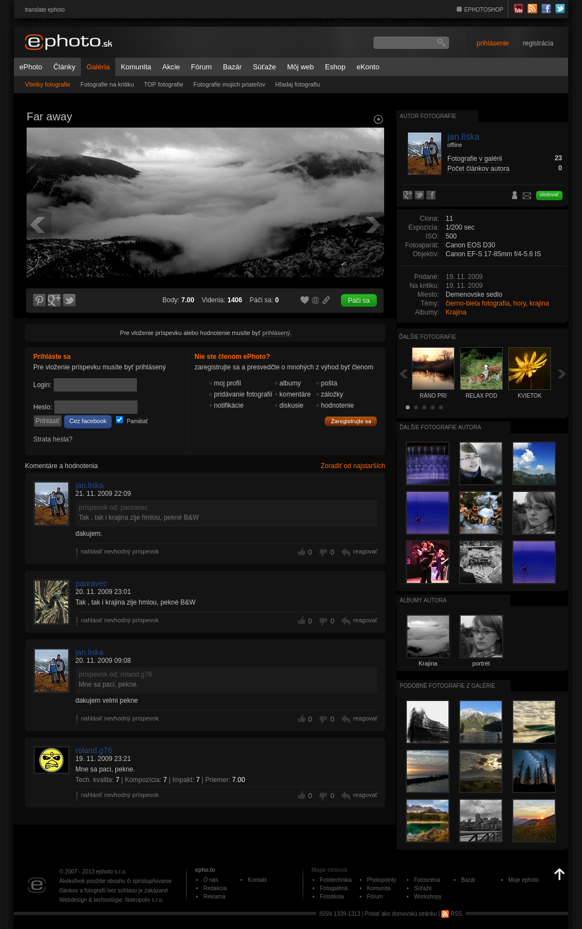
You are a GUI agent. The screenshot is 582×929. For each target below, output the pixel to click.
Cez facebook (87, 421)
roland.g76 (93, 750)
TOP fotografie (163, 84)
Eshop (335, 67)
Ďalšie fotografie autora (440, 427)
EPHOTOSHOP (483, 10)
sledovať (549, 194)
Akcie (171, 67)
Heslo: (42, 407)
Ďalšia (562, 373)
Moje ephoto (523, 880)
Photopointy (381, 880)
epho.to (205, 870)
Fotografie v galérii (474, 159)
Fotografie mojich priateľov (229, 84)
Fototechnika (335, 880)
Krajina (456, 312)
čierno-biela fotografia (477, 303)
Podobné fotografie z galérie (448, 686)
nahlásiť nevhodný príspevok (120, 551)
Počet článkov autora (478, 168)
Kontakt (257, 880)
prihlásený (276, 332)
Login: (42, 385)
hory (519, 303)
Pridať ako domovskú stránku (401, 914)
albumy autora (423, 600)
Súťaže (264, 67)
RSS (451, 914)
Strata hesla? (53, 439)
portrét (481, 663)
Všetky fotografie (47, 84)
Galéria (98, 67)
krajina (539, 303)
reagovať (365, 551)
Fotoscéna (427, 880)
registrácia (538, 43)
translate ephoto (45, 10)
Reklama (214, 897)
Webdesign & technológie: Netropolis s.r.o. (111, 900)
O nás (210, 880)
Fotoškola (332, 897)
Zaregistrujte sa (350, 422)
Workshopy (428, 897)
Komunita (136, 67)
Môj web (300, 67)
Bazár (232, 67)
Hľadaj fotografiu (297, 84)
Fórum (201, 67)
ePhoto (30, 67)
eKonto (367, 67)
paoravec (91, 583)
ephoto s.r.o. (111, 872)
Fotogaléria (334, 888)
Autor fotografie (428, 116)
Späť (404, 373)
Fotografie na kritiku (107, 84)
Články (64, 67)
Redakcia (215, 888)
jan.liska (89, 485)
